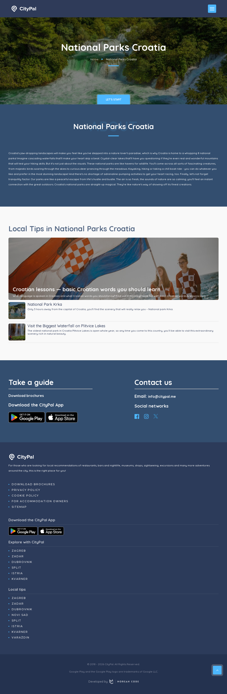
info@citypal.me (162, 396)
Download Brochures (33, 484)
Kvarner (20, 579)
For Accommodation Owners (40, 501)
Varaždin (20, 637)
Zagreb (19, 550)
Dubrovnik (22, 562)
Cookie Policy (25, 495)
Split (16, 567)
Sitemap (19, 506)
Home (94, 59)
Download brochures (26, 395)
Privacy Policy (26, 490)
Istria (17, 573)
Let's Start (113, 99)
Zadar (18, 556)
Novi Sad (20, 615)
